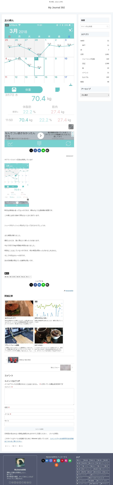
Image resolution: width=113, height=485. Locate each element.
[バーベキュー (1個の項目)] (92, 453)
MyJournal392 (20, 436)
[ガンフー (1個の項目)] (82, 444)
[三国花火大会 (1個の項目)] (95, 450)
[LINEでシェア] (43, 150)
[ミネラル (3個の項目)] (86, 432)
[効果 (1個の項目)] (79, 453)
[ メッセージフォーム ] (11, 458)
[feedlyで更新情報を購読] (28, 449)
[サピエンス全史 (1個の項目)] (93, 467)
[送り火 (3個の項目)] (93, 432)
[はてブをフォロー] (12, 449)
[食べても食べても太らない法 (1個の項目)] (99, 444)
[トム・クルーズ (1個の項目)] (82, 447)
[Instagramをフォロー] (15, 449)
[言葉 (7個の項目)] (100, 426)
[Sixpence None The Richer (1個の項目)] (100, 473)
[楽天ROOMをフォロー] (25, 449)
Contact (15, 482)
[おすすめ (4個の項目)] (92, 429)
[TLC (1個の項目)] (79, 464)
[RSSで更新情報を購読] (30, 449)
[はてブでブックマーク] (39, 150)
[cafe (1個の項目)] (84, 453)
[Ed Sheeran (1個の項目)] (98, 438)
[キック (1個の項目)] (107, 458)
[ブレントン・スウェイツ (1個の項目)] (83, 458)
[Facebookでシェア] (35, 150)
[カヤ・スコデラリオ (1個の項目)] (97, 458)
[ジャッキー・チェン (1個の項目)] (83, 450)
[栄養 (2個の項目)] (96, 435)
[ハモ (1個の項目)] (107, 456)
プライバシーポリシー (25, 482)
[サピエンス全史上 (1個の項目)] (82, 467)
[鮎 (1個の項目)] (79, 470)
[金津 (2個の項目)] (90, 438)
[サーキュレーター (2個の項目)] (87, 435)
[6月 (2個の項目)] (78, 438)
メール (8, 380)
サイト (7, 387)
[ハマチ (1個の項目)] (87, 470)
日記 (7, 273)
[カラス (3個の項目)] (100, 432)
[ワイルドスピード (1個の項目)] (83, 473)
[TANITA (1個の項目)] (87, 464)
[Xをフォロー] (10, 449)
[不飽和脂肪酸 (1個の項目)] (98, 456)
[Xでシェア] (31, 150)
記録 (23, 276)
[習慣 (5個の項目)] (78, 429)
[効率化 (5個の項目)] (85, 429)
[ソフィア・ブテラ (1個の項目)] (103, 447)
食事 (18, 276)
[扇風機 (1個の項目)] (92, 447)
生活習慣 (12, 276)
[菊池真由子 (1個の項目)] (80, 456)
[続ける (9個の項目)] (93, 426)
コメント (9, 353)
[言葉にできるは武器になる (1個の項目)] (101, 464)
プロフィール (7, 482)
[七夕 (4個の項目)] (79, 432)
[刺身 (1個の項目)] (94, 470)
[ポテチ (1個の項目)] (89, 456)
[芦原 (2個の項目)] (84, 438)
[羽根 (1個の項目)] (102, 467)
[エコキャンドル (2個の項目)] (104, 435)
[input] (94, 26)
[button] (47, 150)
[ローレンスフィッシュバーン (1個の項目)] (100, 441)
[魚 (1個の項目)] (107, 467)
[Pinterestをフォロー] (22, 449)
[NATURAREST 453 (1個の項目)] (103, 453)
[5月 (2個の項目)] (107, 432)
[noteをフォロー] (20, 449)
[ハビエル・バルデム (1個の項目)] (90, 461)
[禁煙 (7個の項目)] (107, 426)
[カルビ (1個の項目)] (106, 438)
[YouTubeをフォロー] (17, 449)
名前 (7, 373)
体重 (6, 276)
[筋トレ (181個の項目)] (79, 426)
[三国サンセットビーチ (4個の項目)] (103, 429)
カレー (29, 276)
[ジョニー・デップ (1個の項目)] (103, 461)
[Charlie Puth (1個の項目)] (104, 470)
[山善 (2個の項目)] (78, 435)
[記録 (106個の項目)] (87, 426)
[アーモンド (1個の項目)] (105, 450)
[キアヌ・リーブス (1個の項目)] (83, 441)
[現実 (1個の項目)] (79, 461)
